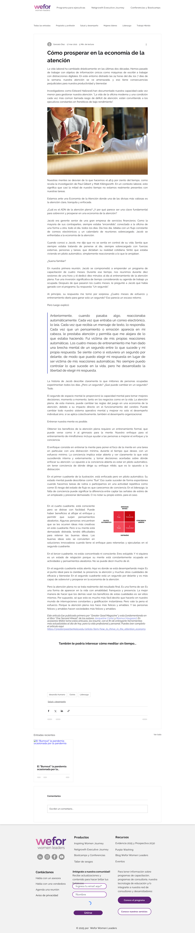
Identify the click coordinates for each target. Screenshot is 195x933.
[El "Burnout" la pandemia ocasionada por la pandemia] (53, 751)
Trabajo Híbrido (143, 25)
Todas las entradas (42, 25)
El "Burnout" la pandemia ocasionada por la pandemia (51, 768)
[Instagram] (47, 857)
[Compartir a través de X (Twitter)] (55, 711)
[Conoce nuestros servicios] (134, 911)
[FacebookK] (54, 857)
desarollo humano (57, 694)
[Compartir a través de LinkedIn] (62, 711)
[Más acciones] (146, 44)
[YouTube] (62, 857)
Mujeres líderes (110, 25)
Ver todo (157, 734)
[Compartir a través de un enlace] (68, 711)
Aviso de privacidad (47, 895)
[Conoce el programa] (134, 900)
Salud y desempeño (89, 25)
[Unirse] (88, 913)
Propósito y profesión (65, 25)
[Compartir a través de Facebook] (48, 711)
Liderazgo (126, 25)
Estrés (72, 694)
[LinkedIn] (40, 857)
